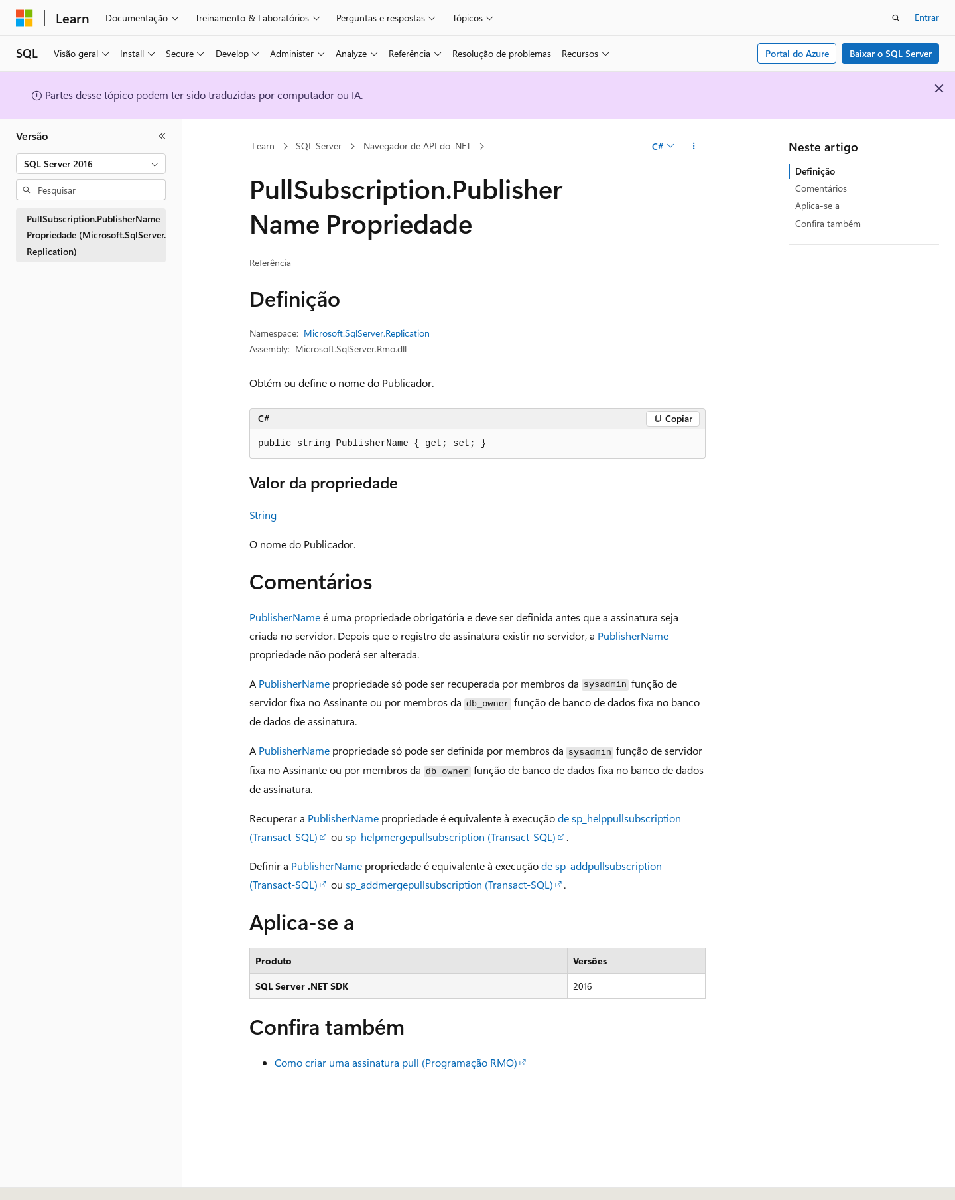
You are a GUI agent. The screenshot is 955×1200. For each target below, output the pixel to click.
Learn (263, 145)
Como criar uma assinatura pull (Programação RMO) (396, 1062)
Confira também (828, 223)
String (263, 515)
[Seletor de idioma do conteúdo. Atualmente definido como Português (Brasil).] (66, 1178)
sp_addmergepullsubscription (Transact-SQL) (449, 884)
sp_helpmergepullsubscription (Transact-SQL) (451, 837)
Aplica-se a (817, 205)
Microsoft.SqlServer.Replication (367, 333)
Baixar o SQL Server (891, 53)
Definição (815, 171)
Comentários (821, 188)
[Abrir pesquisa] (896, 18)
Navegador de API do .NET (417, 145)
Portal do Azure (797, 53)
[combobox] (91, 164)
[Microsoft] (24, 18)
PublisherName (284, 617)
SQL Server (319, 145)
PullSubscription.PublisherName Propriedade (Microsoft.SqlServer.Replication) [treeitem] (96, 235)
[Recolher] (162, 136)
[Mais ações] (694, 146)
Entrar (927, 17)
